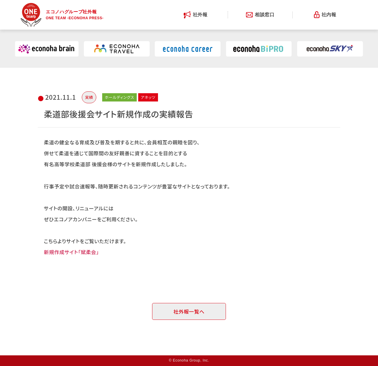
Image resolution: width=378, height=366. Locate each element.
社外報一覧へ (188, 311)
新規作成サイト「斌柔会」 (71, 252)
